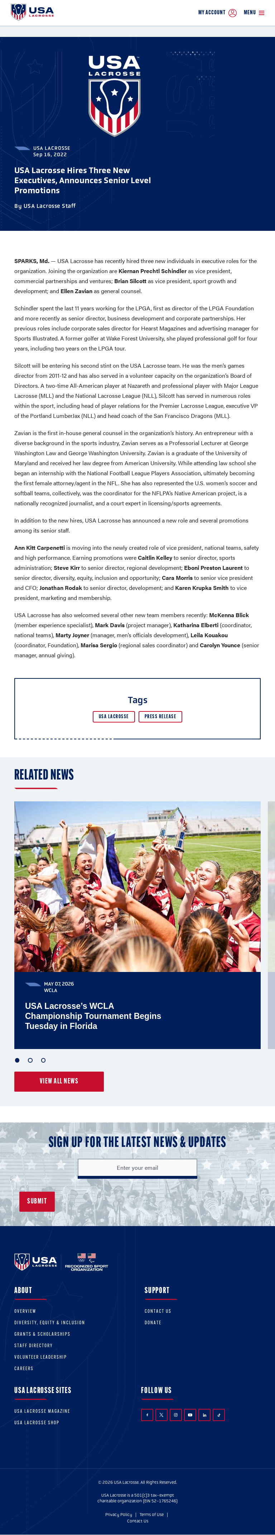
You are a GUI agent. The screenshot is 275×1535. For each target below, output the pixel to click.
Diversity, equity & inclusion (49, 1323)
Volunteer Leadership (40, 1357)
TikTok (219, 1415)
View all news (59, 1081)
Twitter (161, 1415)
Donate (153, 1323)
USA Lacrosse (114, 717)
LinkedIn (204, 1415)
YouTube (190, 1415)
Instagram (176, 1415)
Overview (25, 1312)
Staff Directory (33, 1346)
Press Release (161, 717)
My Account (217, 13)
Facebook (147, 1415)
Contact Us (158, 1312)
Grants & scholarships (42, 1335)
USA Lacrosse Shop (36, 1423)
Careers (24, 1369)
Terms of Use (152, 1514)
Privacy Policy (118, 1514)
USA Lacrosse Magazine (42, 1412)
